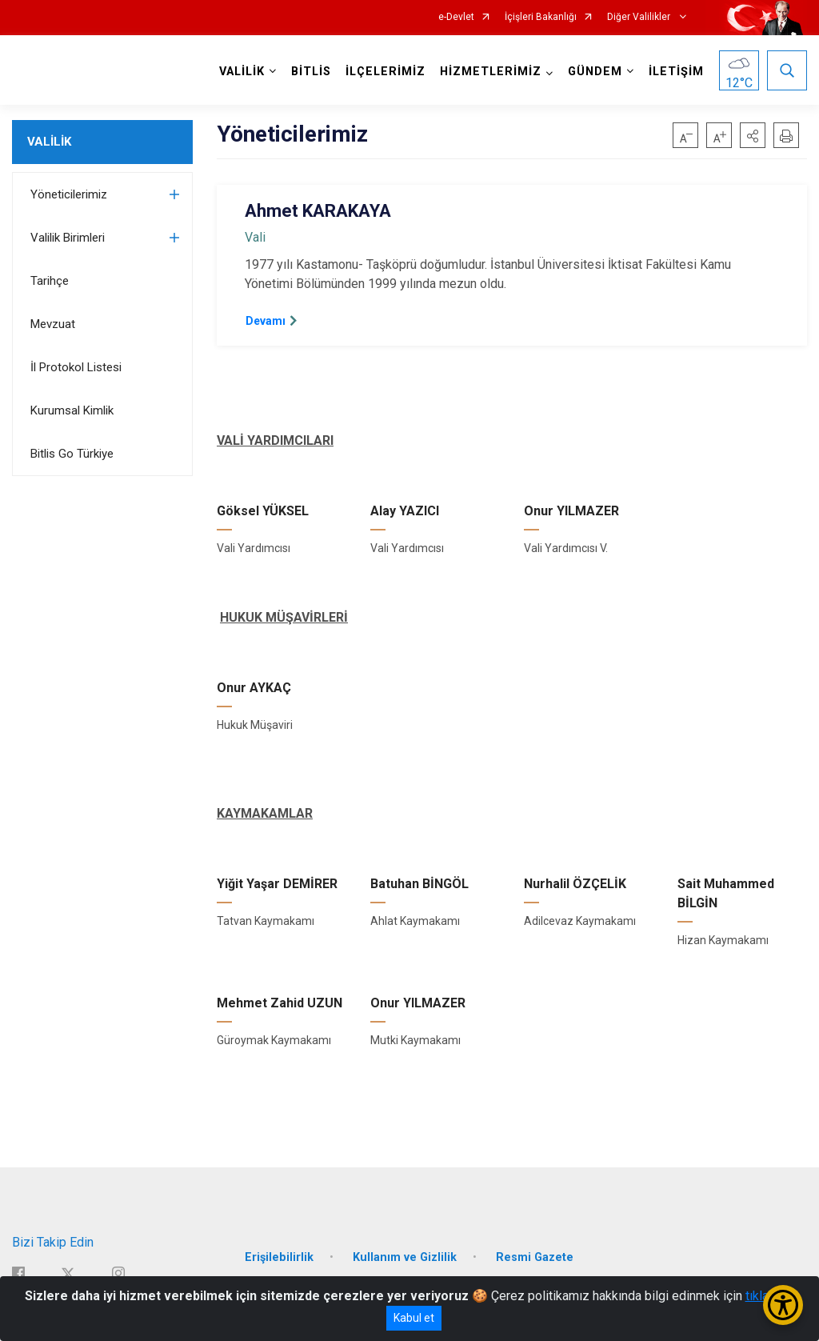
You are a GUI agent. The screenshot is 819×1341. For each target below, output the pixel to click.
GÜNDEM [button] (595, 71)
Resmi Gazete (534, 1257)
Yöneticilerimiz (68, 194)
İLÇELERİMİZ (385, 71)
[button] (752, 135)
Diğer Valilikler (640, 17)
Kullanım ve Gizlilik (405, 1257)
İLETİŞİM (676, 71)
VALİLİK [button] (242, 71)
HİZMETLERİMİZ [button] (490, 71)
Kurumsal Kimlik (72, 410)
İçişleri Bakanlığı (541, 17)
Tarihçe (49, 281)
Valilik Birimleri (67, 237)
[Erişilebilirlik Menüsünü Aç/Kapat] (783, 1305)
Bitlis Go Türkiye (72, 453)
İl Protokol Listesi (76, 367)
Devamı (266, 320)
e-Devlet (456, 17)
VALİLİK (49, 141)
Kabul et (414, 1317)
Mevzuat (52, 324)
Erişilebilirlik (279, 1257)
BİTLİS (311, 71)
